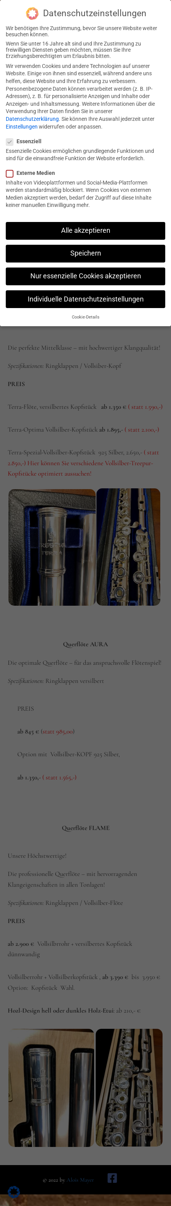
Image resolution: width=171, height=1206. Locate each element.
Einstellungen (22, 121)
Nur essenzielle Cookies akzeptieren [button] (85, 270)
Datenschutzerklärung (32, 113)
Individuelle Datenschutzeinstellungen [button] (86, 294)
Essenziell (26, 136)
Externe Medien (33, 167)
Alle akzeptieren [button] (85, 225)
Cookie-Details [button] (86, 311)
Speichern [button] (85, 248)
